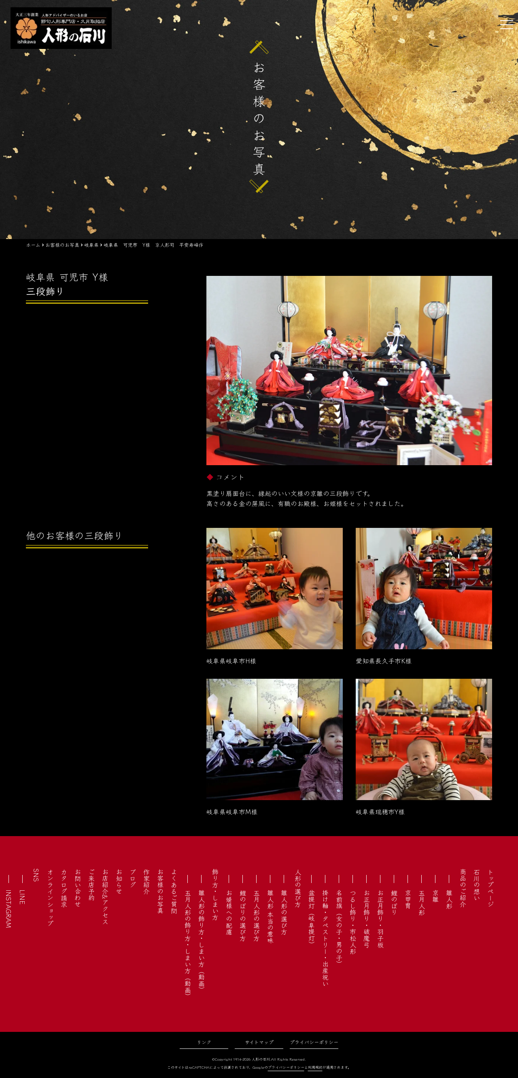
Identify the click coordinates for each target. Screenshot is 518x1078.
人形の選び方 (298, 887)
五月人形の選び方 (256, 915)
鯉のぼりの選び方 (243, 915)
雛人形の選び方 (284, 912)
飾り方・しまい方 (215, 894)
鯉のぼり (394, 902)
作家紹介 (146, 881)
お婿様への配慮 (229, 912)
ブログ (133, 878)
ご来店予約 (91, 884)
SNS (36, 875)
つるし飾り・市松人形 (353, 922)
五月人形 (422, 902)
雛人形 (449, 899)
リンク (204, 1041)
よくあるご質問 (174, 891)
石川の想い (477, 884)
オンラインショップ (50, 897)
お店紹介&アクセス (105, 896)
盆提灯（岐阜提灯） (311, 919)
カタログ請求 (64, 887)
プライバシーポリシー (314, 1041)
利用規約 (315, 1067)
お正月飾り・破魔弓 (367, 919)
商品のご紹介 (463, 887)
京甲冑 (408, 899)
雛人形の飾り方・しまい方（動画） (201, 941)
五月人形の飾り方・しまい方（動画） (188, 945)
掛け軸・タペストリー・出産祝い (325, 938)
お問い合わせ (78, 887)
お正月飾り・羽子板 (380, 919)
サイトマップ (259, 1041)
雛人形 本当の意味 (270, 917)
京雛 (435, 896)
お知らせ (119, 881)
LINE (23, 897)
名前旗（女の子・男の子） (339, 928)
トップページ (490, 887)
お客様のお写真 (160, 891)
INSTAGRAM (9, 909)
